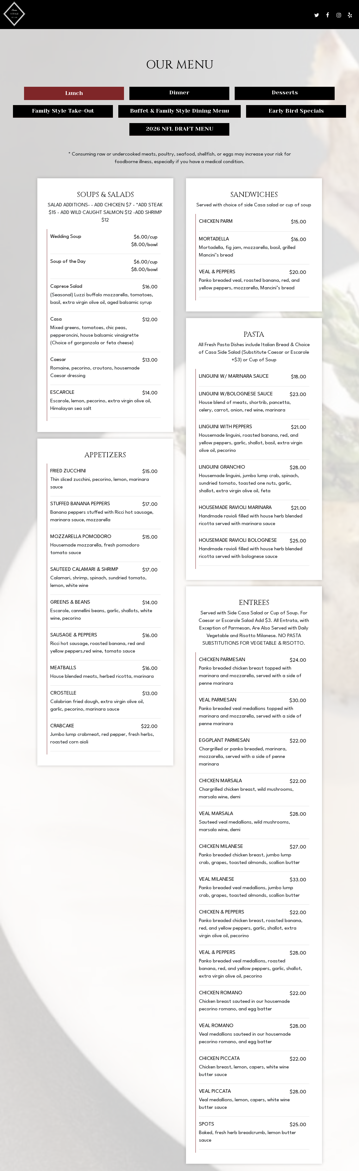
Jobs (300, 16)
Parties (231, 16)
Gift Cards (257, 16)
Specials (189, 16)
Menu (148, 16)
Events (210, 16)
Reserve (283, 16)
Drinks (167, 16)
